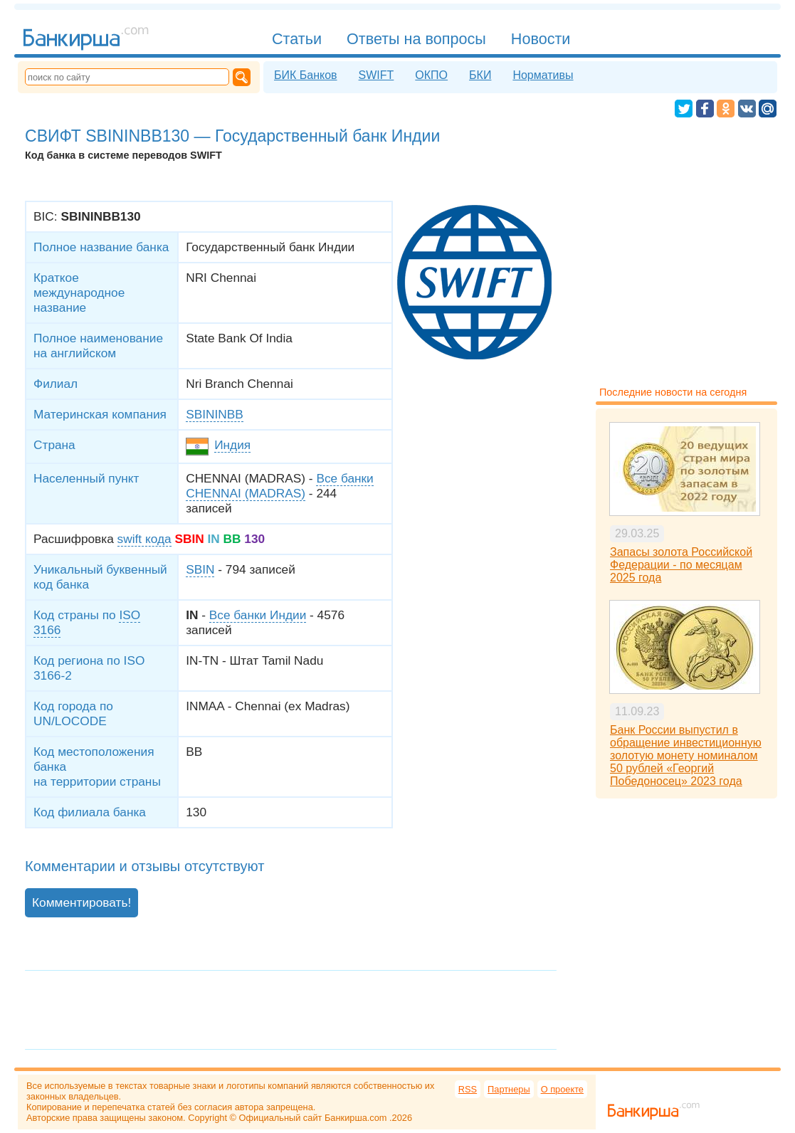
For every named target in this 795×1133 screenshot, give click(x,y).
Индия (232, 445)
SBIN (200, 569)
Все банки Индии (257, 615)
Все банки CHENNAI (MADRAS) (280, 485)
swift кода (144, 539)
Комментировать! (81, 902)
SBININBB (214, 414)
